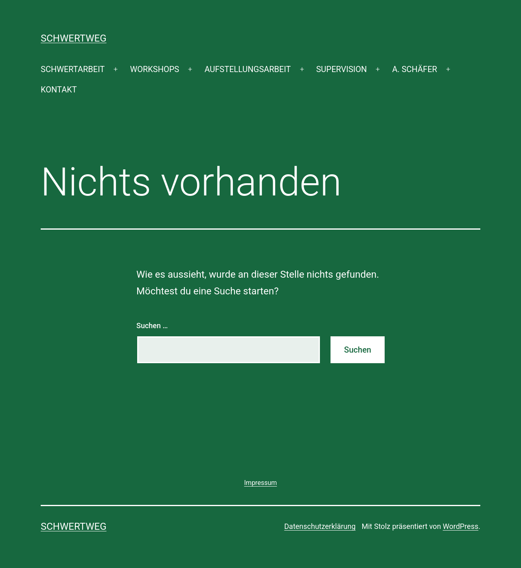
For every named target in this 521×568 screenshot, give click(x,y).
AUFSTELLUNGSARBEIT (247, 69)
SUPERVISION (341, 69)
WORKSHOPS (154, 69)
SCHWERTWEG (74, 38)
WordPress (460, 526)
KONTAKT (59, 89)
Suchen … (152, 325)
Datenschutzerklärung (319, 526)
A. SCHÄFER (414, 69)
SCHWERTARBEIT (73, 69)
